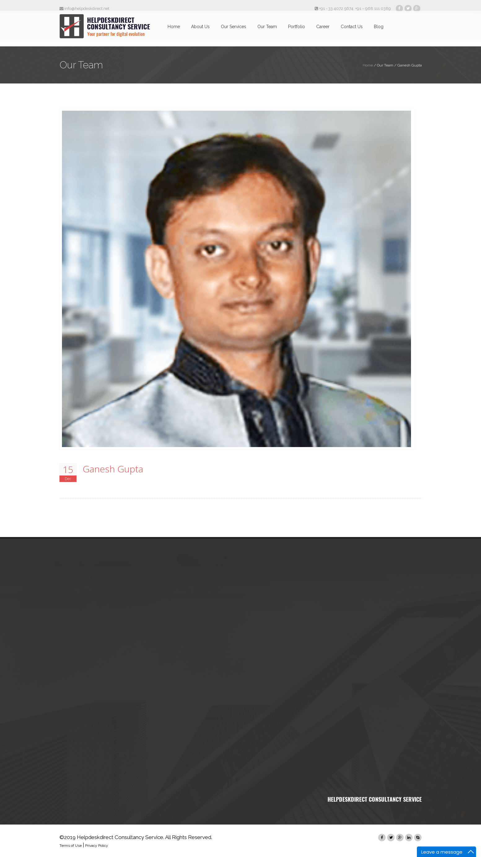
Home (174, 30)
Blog (378, 30)
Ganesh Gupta (113, 469)
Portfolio (296, 30)
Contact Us (352, 30)
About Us (200, 30)
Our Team (267, 30)
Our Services (233, 30)
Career (323, 30)
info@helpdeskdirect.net (84, 8)
